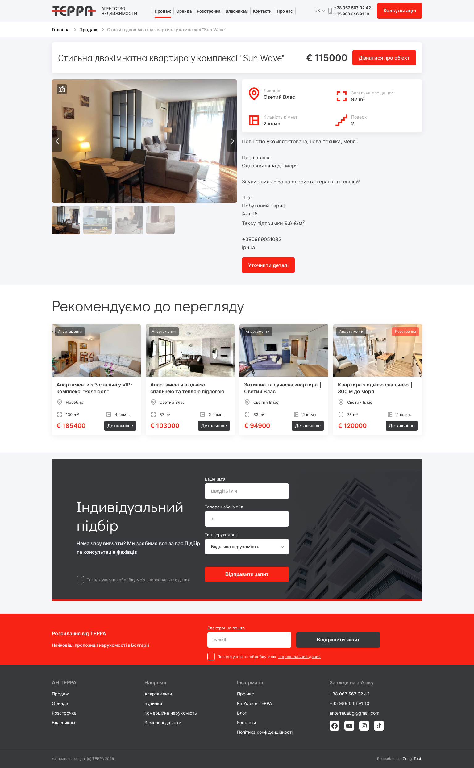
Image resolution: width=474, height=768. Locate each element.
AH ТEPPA (64, 682)
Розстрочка (208, 11)
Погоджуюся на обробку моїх (115, 579)
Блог (242, 713)
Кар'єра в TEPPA (254, 703)
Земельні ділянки (162, 722)
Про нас (285, 11)
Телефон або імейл (224, 506)
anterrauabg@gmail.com (354, 713)
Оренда (184, 11)
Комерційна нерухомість (170, 713)
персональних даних (168, 579)
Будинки (153, 703)
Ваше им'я (215, 479)
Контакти (262, 11)
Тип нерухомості (221, 534)
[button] (232, 141)
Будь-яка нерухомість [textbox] (235, 546)
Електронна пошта (226, 627)
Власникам (237, 11)
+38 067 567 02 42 (352, 7)
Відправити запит (246, 574)
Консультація (399, 10)
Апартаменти (158, 693)
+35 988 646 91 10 (351, 13)
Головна (60, 29)
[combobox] (247, 546)
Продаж (163, 11)
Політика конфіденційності (265, 732)
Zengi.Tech (412, 758)
